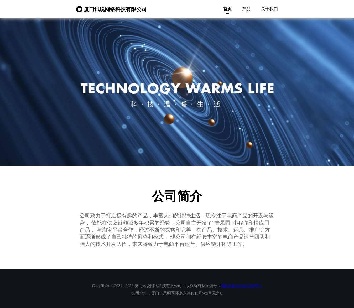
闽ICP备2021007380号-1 (241, 286)
